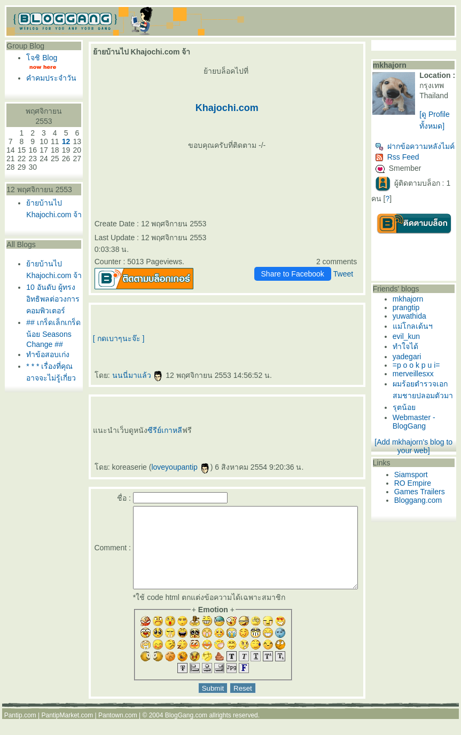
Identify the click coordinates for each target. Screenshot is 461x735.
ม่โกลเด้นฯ (421, 346)
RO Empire (421, 515)
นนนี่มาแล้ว (126, 375)
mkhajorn (416, 319)
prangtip (414, 327)
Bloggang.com (427, 532)
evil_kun (414, 356)
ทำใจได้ (414, 366)
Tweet (352, 274)
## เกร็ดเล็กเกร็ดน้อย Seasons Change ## (45, 386)
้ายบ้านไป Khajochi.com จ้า (48, 233)
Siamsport (419, 506)
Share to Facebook (301, 274)
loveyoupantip (169, 467)
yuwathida (418, 336)
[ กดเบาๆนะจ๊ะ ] (108, 338)
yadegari (415, 377)
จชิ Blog (41, 57)
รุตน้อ (412, 439)
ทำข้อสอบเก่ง (47, 412)
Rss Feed (406, 177)
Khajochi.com (225, 107)
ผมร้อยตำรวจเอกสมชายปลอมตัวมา (428, 416)
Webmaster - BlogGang (422, 453)
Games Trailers (428, 523)
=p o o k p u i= (425, 385)
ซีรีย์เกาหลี (153, 430)
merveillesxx (421, 394)
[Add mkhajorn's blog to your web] (417, 478)
